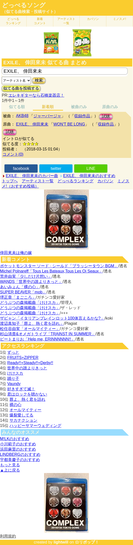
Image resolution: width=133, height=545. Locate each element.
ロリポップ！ (87, 542)
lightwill (61, 542)
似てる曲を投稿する (21, 88)
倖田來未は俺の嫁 (16, 253)
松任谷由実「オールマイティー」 (30, 329)
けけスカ (15, 373)
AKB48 (22, 116)
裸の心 (15, 405)
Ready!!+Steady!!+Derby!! (30, 363)
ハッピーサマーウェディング (35, 425)
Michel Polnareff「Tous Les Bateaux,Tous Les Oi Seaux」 (51, 271)
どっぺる (13, 21)
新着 (40, 21)
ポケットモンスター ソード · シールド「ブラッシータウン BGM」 (59, 266)
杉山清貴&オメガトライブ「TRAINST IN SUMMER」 (47, 334)
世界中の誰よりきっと (27, 368)
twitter (56, 168)
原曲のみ (110, 107)
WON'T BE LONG (69, 124)
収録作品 (82, 116)
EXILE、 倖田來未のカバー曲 (32, 176)
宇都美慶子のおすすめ (20, 460)
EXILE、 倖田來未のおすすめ (89, 176)
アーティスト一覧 (38, 181)
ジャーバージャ (47, 116)
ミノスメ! (119, 19)
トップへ (10, 181)
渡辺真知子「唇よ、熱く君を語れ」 (32, 323)
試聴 (106, 116)
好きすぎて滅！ (21, 389)
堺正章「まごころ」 (18, 297)
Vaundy (13, 384)
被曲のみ (79, 107)
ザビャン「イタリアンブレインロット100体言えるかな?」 (52, 318)
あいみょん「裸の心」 (20, 287)
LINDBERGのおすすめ (20, 454)
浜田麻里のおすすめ (18, 449)
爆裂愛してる (21, 415)
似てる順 (17, 107)
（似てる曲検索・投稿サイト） (30, 11)
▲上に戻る (10, 470)
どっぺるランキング (75, 181)
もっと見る (10, 465)
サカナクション (23, 420)
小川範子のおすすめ (18, 444)
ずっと (13, 352)
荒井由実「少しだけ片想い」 (26, 276)
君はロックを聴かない (27, 394)
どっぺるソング (24, 5)
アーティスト (66, 21)
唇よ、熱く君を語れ (27, 399)
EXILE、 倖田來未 (32, 124)
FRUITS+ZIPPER (22, 357)
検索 (39, 80)
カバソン (93, 19)
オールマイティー (25, 410)
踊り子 (13, 378)
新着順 (48, 107)
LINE (90, 168)
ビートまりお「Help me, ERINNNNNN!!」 (37, 339)
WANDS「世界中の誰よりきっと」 (31, 281)
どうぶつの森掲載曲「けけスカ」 (30, 302)
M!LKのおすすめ (14, 439)
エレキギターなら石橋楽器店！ (36, 95)
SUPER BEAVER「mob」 (23, 292)
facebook (21, 168)
